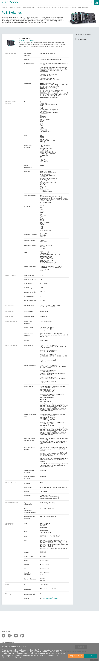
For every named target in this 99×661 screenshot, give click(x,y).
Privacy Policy (7, 657)
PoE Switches (55, 7)
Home (3, 7)
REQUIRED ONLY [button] (76, 656)
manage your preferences (55, 653)
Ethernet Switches (43, 7)
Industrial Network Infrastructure (25, 7)
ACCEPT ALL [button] (90, 656)
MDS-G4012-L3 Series (69, 7)
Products (10, 7)
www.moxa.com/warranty (50, 598)
